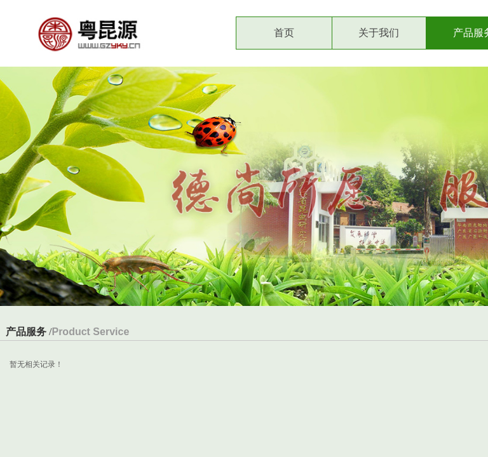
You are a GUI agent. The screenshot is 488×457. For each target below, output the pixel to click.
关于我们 (378, 32)
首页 (284, 32)
